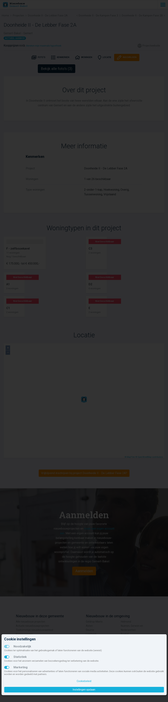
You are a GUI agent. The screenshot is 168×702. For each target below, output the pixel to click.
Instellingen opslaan (84, 689)
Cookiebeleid (84, 681)
